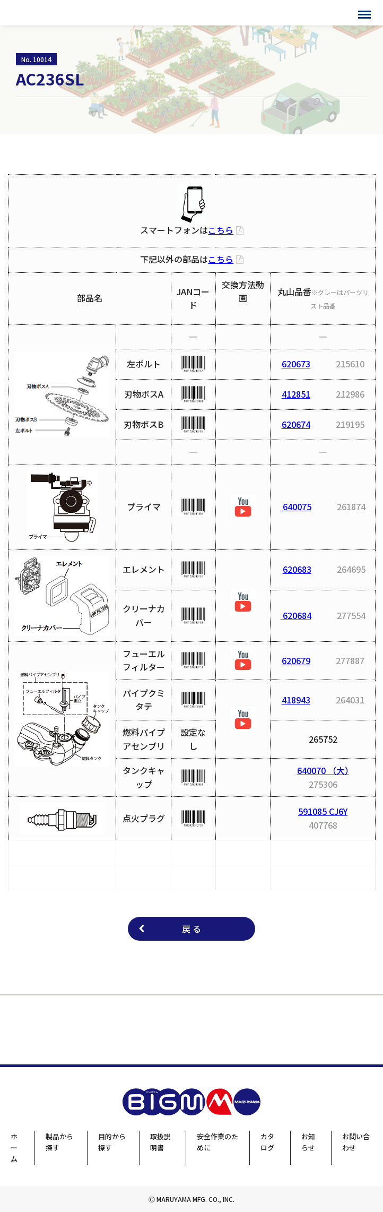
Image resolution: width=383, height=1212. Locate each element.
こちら (220, 230)
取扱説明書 (160, 1142)
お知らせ (308, 1142)
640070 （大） (323, 770)
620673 (296, 363)
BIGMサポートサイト (52, 12)
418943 (296, 699)
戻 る (191, 928)
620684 (296, 615)
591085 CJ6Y (322, 811)
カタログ (267, 1142)
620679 (296, 660)
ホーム (14, 1147)
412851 (296, 394)
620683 (297, 569)
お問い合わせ (356, 1142)
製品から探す (59, 1142)
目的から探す (112, 1142)
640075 (296, 506)
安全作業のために (217, 1142)
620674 (296, 424)
